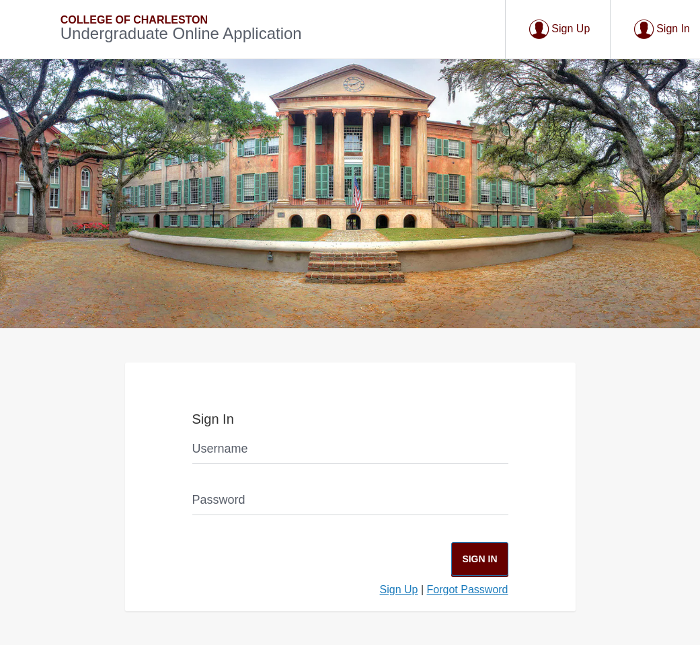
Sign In (479, 559)
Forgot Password (467, 589)
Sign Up (399, 589)
